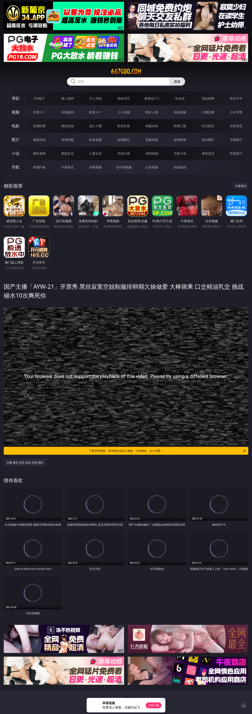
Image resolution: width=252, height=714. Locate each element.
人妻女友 (95, 153)
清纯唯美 (180, 139)
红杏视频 (151, 167)
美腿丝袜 (151, 139)
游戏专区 (123, 98)
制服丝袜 (151, 126)
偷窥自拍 (39, 139)
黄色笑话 (208, 153)
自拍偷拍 (67, 112)
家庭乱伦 (67, 153)
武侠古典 (123, 153)
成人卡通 (95, 126)
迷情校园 (151, 153)
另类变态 (236, 126)
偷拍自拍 (67, 126)
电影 (15, 125)
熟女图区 (208, 139)
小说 (15, 153)
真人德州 (67, 98)
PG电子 (39, 98)
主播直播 (208, 112)
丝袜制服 (180, 112)
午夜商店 (67, 167)
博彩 (15, 98)
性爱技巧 (236, 153)
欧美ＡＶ (95, 112)
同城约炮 (39, 167)
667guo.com (126, 71)
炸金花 (180, 98)
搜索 (177, 81)
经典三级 (180, 126)
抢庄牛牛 (236, 98)
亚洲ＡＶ (39, 112)
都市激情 (39, 153)
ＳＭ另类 (236, 112)
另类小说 (180, 153)
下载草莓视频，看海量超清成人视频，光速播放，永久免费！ (167, 450)
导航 (15, 167)
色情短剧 (180, 167)
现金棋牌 (208, 98)
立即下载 (153, 705)
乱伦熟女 (208, 126)
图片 (15, 139)
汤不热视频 (124, 167)
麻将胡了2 (152, 98)
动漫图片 (123, 139)
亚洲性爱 (39, 126)
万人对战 (95, 98)
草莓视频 (95, 167)
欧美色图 (95, 139)
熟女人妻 (151, 112)
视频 (15, 112)
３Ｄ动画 (123, 112)
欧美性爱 (123, 126)
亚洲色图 (67, 139)
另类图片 (236, 139)
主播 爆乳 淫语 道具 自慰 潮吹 (24, 462)
